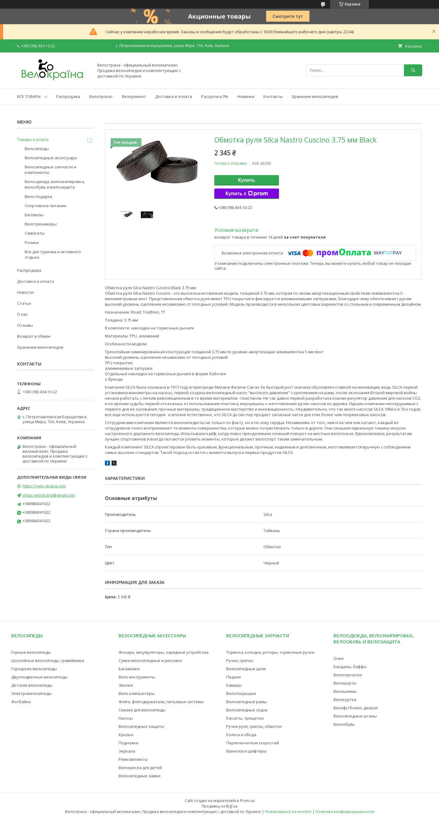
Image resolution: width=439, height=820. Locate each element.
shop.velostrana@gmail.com (49, 495)
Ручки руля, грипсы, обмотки (254, 726)
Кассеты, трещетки (245, 718)
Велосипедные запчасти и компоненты (50, 169)
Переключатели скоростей (252, 743)
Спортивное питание (45, 205)
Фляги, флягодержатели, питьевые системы (161, 701)
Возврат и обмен (33, 336)
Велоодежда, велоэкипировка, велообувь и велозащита (55, 184)
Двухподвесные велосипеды (39, 677)
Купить (246, 180)
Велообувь (344, 724)
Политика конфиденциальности (345, 811)
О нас (22, 314)
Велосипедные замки (139, 776)
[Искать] (413, 70)
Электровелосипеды (31, 693)
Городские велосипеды (34, 668)
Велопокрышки (241, 693)
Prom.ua (247, 800)
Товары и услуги (32, 139)
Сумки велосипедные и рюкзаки (150, 660)
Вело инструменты (137, 677)
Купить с (246, 193)
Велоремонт (134, 96)
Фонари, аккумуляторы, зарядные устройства (164, 652)
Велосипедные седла (246, 710)
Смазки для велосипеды (142, 710)
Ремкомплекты (133, 759)
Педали (233, 677)
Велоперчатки (348, 675)
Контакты (273, 96)
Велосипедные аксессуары (51, 157)
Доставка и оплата (173, 96)
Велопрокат (101, 96)
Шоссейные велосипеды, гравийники (47, 660)
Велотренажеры (41, 224)
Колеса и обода (241, 734)
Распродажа (68, 96)
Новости (25, 292)
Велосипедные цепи (246, 668)
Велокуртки (345, 699)
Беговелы (34, 215)
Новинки (245, 96)
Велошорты (345, 683)
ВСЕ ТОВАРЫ (29, 96)
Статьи (24, 303)
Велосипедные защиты (141, 726)
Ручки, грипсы (239, 660)
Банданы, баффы (350, 666)
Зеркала (127, 751)
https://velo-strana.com (44, 486)
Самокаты (35, 233)
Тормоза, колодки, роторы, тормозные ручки (270, 652)
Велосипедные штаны (355, 716)
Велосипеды (37, 148)
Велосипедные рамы (246, 701)
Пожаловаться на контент (288, 811)
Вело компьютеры (137, 693)
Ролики (32, 242)
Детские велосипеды (31, 685)
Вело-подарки (38, 196)
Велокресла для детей (140, 767)
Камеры (234, 685)
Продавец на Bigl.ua (219, 806)
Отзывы (25, 325)
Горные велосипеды (31, 652)
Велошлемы (345, 691)
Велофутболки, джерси (356, 707)
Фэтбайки (21, 701)
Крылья (126, 734)
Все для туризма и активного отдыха (53, 254)
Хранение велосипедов (315, 96)
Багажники (129, 668)
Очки (339, 658)
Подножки (128, 743)
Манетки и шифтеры (246, 751)
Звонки (126, 685)
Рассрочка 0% (214, 96)
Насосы (126, 718)
